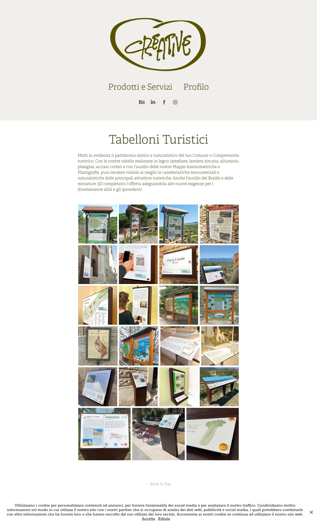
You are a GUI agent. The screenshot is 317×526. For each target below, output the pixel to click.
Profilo (196, 87)
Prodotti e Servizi (140, 87)
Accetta (148, 519)
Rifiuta (164, 519)
